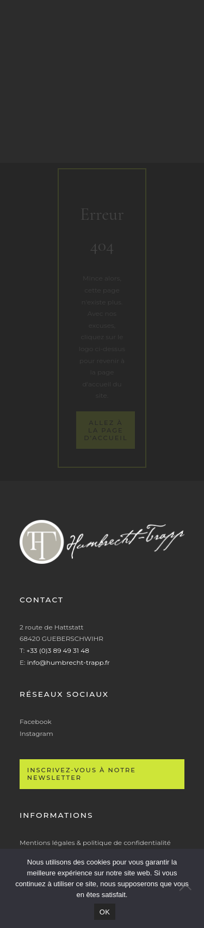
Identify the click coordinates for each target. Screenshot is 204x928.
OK (105, 912)
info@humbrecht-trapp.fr (68, 662)
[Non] (190, 888)
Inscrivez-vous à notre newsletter (81, 773)
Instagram (36, 733)
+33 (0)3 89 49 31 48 (57, 650)
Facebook (36, 721)
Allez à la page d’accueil (106, 430)
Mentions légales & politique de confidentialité (95, 842)
